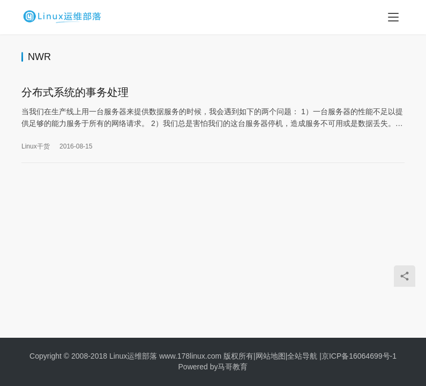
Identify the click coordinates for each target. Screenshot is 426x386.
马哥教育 (233, 366)
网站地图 (271, 356)
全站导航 (302, 356)
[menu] (393, 17)
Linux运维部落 (133, 356)
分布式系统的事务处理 (75, 93)
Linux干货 (35, 147)
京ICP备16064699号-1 (359, 356)
